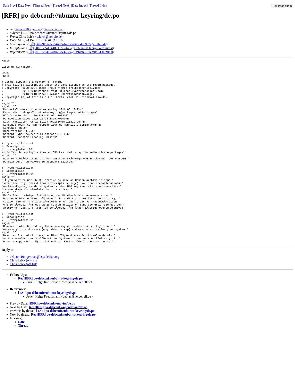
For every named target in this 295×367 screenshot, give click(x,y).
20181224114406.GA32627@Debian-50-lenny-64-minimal (74, 48)
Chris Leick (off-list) (23, 300)
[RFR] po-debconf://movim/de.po (52, 339)
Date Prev (9, 5)
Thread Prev (42, 5)
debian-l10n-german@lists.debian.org (39, 29)
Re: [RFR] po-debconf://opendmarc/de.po (58, 343)
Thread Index (98, 5)
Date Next (24, 5)
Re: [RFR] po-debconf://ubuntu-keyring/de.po (50, 314)
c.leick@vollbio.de (49, 36)
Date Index (79, 5)
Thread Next (61, 5)
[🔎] (31, 44)
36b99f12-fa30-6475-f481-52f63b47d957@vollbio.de (71, 44)
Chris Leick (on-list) (23, 296)
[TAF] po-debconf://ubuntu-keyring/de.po (47, 329)
